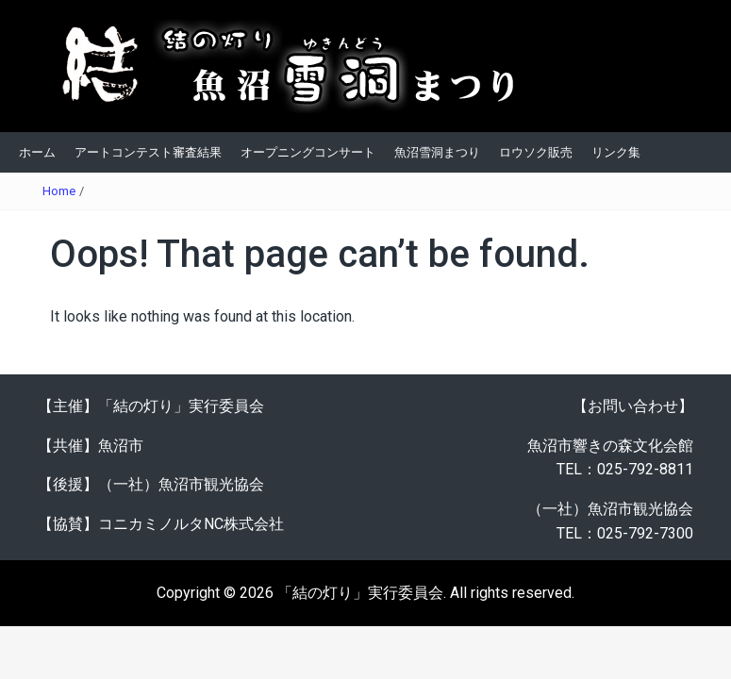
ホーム (37, 152)
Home (58, 191)
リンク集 (615, 152)
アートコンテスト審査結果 (148, 152)
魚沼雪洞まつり (437, 152)
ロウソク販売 (536, 152)
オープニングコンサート (308, 152)
